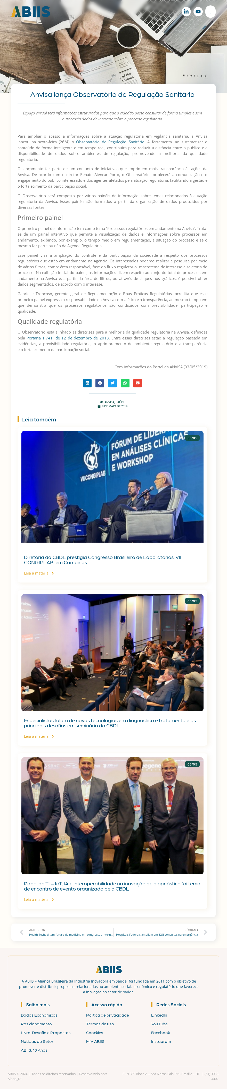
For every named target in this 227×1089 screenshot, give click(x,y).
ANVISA (109, 402)
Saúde (120, 402)
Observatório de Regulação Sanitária (110, 141)
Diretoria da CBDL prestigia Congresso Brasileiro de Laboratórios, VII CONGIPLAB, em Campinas (102, 559)
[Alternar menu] (210, 11)
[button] (87, 383)
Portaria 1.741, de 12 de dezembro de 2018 (68, 337)
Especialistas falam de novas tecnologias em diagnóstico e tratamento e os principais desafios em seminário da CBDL (110, 722)
